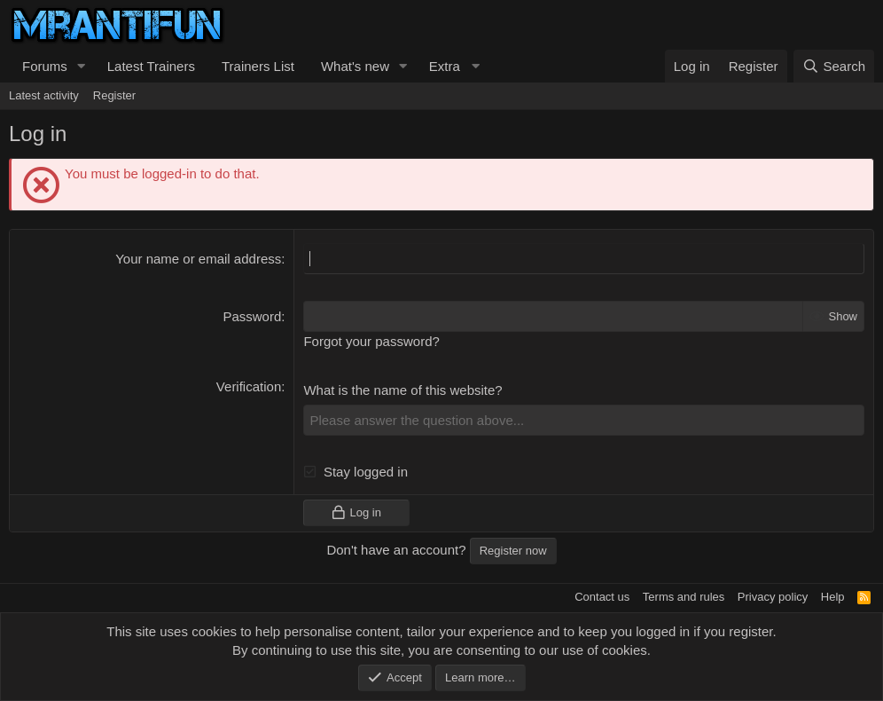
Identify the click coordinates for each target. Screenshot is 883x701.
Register (114, 95)
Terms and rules (683, 596)
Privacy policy (773, 596)
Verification (248, 386)
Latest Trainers (151, 66)
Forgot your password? (371, 341)
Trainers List (258, 66)
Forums (44, 66)
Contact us (601, 596)
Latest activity (44, 95)
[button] (81, 66)
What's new (355, 66)
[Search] (833, 66)
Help (833, 596)
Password (252, 316)
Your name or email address (198, 258)
